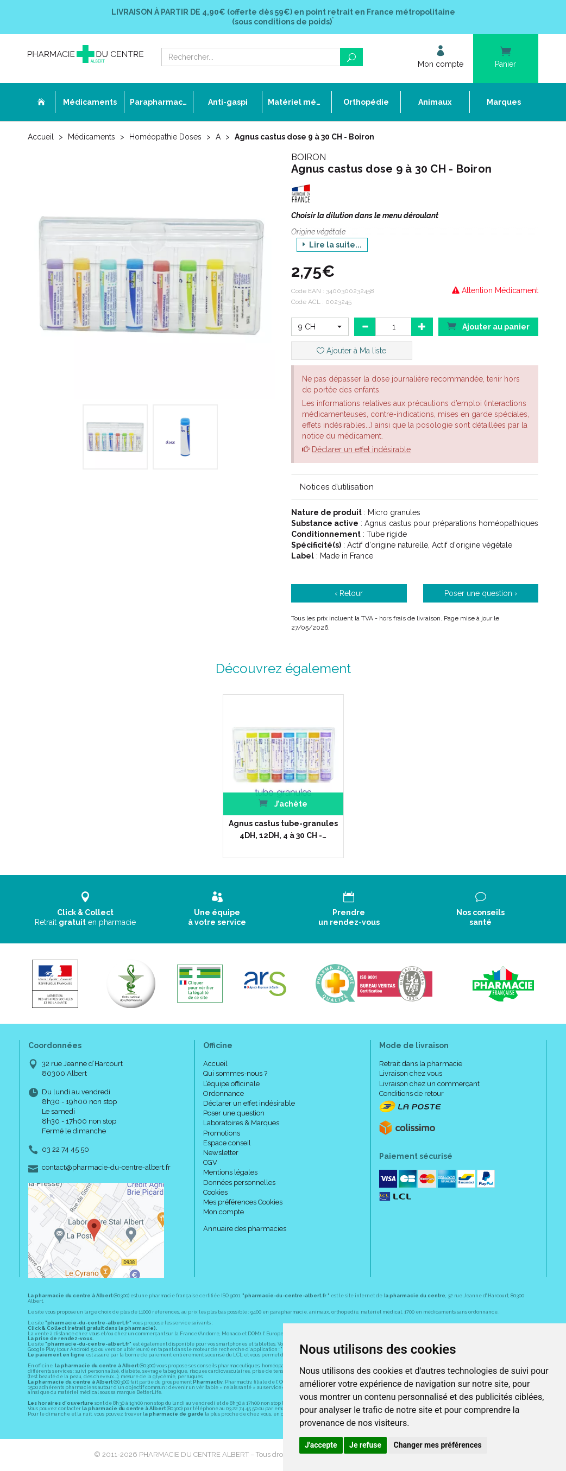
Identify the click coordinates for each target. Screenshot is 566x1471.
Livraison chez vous (410, 1073)
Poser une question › (480, 593)
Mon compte (223, 1212)
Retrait (85, 909)
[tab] (415, 486)
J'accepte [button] (321, 1445)
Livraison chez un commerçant (429, 1084)
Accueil (41, 136)
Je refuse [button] (365, 1445)
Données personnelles (239, 1182)
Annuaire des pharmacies (244, 1229)
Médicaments (91, 136)
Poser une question (234, 1113)
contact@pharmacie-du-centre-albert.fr (106, 1167)
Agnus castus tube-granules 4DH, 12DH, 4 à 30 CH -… (283, 829)
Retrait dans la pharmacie (420, 1064)
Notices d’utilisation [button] (337, 487)
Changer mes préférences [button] (438, 1445)
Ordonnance (223, 1093)
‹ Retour (349, 593)
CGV (210, 1162)
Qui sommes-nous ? (235, 1073)
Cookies (215, 1192)
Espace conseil (227, 1143)
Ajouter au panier (488, 326)
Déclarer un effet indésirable (361, 449)
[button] (320, 327)
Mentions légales (230, 1172)
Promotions (221, 1133)
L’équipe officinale (231, 1084)
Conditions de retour (411, 1093)
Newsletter (220, 1153)
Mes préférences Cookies (242, 1202)
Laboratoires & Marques (241, 1123)
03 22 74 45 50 (65, 1149)
